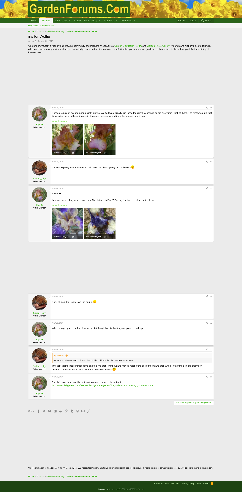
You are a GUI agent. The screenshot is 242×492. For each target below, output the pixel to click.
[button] (69, 20)
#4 (211, 296)
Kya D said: (59, 355)
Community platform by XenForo (121, 489)
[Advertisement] (121, 79)
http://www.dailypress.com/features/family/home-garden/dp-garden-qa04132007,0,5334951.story (102, 385)
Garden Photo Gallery (85, 20)
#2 (211, 162)
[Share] (207, 108)
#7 (211, 377)
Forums (46, 20)
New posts (33, 26)
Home (34, 20)
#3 (211, 188)
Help (199, 483)
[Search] (206, 20)
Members (109, 20)
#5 (211, 323)
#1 (211, 108)
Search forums (47, 26)
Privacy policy (188, 483)
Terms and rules (172, 483)
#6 (211, 349)
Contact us (158, 483)
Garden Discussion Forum (128, 45)
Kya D (33, 41)
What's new (61, 20)
